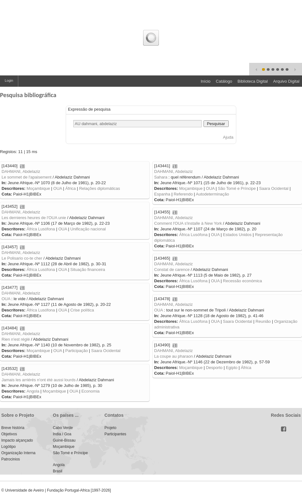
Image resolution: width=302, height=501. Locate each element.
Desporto (214, 367)
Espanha (162, 194)
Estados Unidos (237, 234)
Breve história (12, 428)
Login (9, 80)
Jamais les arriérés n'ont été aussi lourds (39, 379)
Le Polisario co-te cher (22, 258)
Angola (32, 391)
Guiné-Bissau (64, 440)
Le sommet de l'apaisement (27, 177)
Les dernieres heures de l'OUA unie (34, 217)
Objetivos (9, 434)
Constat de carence (172, 269)
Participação (76, 350)
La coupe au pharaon (173, 356)
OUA (57, 188)
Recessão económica (242, 280)
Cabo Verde (63, 428)
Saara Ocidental (273, 188)
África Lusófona (40, 229)
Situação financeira (87, 269)
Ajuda (228, 137)
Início (205, 81)
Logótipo (8, 446)
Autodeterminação (212, 194)
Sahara (160, 177)
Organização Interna (18, 453)
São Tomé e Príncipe (237, 188)
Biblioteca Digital (253, 81)
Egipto (232, 367)
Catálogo (224, 81)
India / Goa (62, 434)
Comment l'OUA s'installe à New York (188, 223)
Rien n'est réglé (16, 339)
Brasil (57, 471)
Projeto (110, 428)
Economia (90, 391)
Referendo (183, 194)
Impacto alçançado (17, 440)
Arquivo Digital (286, 81)
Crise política (82, 310)
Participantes (115, 434)
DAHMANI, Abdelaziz (21, 171)
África (70, 188)
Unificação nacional (88, 229)
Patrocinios (10, 459)
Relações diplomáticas (99, 188)
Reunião (263, 321)
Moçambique (38, 188)
